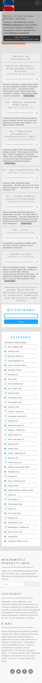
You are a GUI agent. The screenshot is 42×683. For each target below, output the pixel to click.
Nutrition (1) (13, 458)
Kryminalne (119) (15, 402)
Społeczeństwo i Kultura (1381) (20, 490)
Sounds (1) (12, 476)
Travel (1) (12, 509)
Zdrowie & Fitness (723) (17, 541)
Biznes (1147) (13, 351)
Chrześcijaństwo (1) (16, 361)
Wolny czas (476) (15, 532)
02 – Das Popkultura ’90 (20, 169)
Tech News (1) (14, 499)
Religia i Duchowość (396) (18, 467)
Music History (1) (15, 435)
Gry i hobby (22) (15, 388)
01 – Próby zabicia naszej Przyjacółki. (21, 197)
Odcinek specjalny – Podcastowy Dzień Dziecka (20, 68)
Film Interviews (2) (15, 384)
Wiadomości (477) (15, 523)
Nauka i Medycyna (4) (17, 453)
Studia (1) (12, 495)
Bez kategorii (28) (15, 347)
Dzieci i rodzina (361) (17, 365)
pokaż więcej (29, 96)
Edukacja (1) (13, 375)
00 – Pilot (21, 229)
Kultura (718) (13, 407)
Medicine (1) (13, 421)
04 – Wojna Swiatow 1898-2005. (20, 103)
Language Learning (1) (17, 416)
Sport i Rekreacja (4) (16, 481)
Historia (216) (13, 393)
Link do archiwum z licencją (21, 618)
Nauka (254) (13, 449)
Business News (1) (15, 356)
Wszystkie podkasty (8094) (15, 342)
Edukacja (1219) (14, 370)
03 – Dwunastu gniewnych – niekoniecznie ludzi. (21, 134)
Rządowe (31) (13, 472)
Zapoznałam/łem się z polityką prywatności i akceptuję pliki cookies (22, 38)
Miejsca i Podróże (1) (16, 430)
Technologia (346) (15, 504)
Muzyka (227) (13, 444)
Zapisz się (31, 584)
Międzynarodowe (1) (16, 425)
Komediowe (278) (15, 398)
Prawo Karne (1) (14, 462)
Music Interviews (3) (16, 439)
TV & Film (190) (14, 513)
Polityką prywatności (13, 25)
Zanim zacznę (21, 254)
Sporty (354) (13, 486)
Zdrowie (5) (12, 536)
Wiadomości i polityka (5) (18, 527)
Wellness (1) (13, 518)
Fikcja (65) (12, 379)
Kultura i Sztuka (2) (16, 412)
